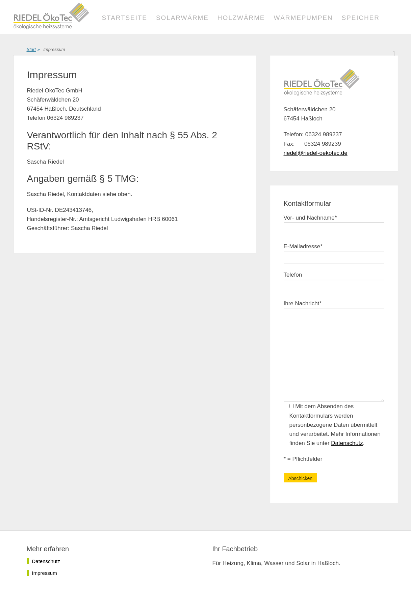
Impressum (44, 573)
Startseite (124, 17)
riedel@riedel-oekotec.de (316, 153)
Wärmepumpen (303, 17)
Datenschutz (347, 443)
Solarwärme (182, 17)
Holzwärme (241, 17)
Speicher (360, 17)
